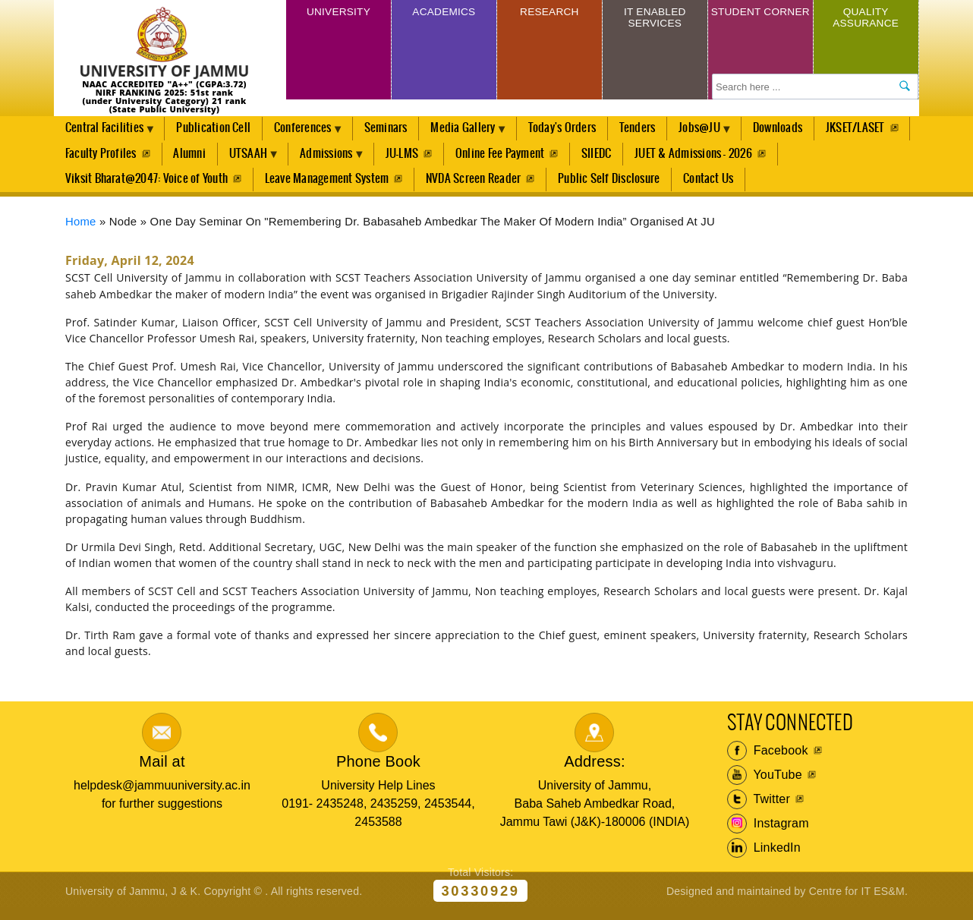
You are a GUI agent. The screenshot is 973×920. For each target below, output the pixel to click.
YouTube (764, 783)
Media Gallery (478, 133)
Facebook (767, 759)
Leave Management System (328, 185)
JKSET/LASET (94, 157)
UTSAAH (349, 161)
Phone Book (378, 770)
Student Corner (760, 21)
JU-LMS (510, 157)
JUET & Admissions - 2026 (805, 157)
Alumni (287, 157)
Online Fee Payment (609, 157)
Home (80, 230)
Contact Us (711, 185)
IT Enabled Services (655, 21)
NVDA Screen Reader (474, 185)
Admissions (433, 161)
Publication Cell (218, 129)
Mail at (161, 770)
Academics (443, 14)
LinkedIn (764, 856)
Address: (594, 770)
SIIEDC (707, 157)
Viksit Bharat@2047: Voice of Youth (146, 185)
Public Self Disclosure (611, 185)
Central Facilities (107, 133)
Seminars (397, 129)
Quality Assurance (866, 21)
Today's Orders (579, 129)
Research (549, 14)
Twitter (758, 808)
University (338, 14)
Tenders (656, 129)
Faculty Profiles (197, 157)
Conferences (311, 133)
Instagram (768, 832)
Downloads (802, 129)
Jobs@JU (722, 133)
